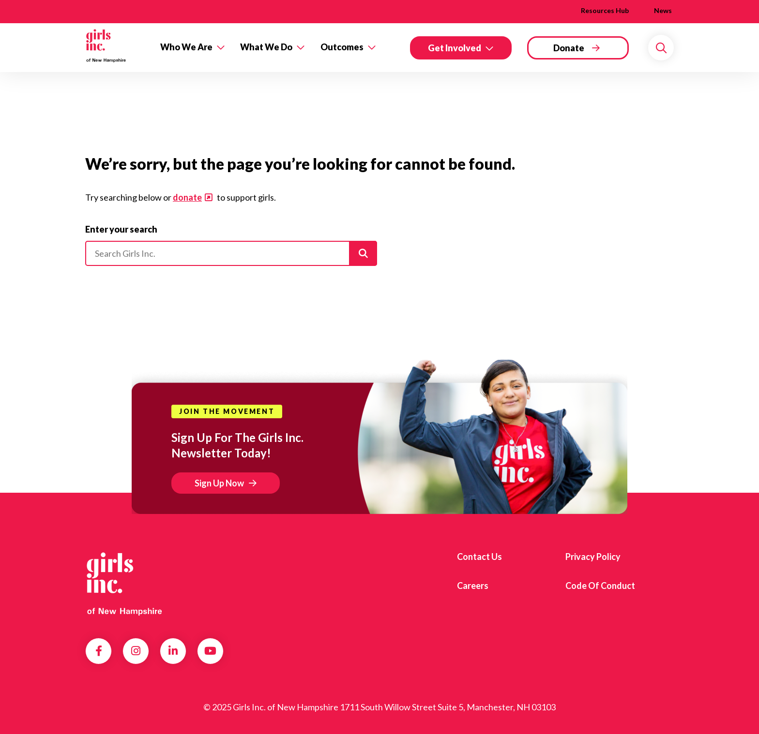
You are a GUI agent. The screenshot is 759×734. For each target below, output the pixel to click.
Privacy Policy (593, 556)
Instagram (135, 651)
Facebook (98, 651)
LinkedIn (173, 651)
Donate (568, 48)
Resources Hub (605, 10)
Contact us (479, 556)
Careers (472, 585)
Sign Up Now (219, 483)
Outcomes (342, 47)
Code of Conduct (600, 585)
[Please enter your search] (231, 253)
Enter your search (121, 229)
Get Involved (454, 48)
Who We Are (186, 47)
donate (187, 197)
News (663, 10)
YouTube (210, 651)
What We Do (266, 47)
